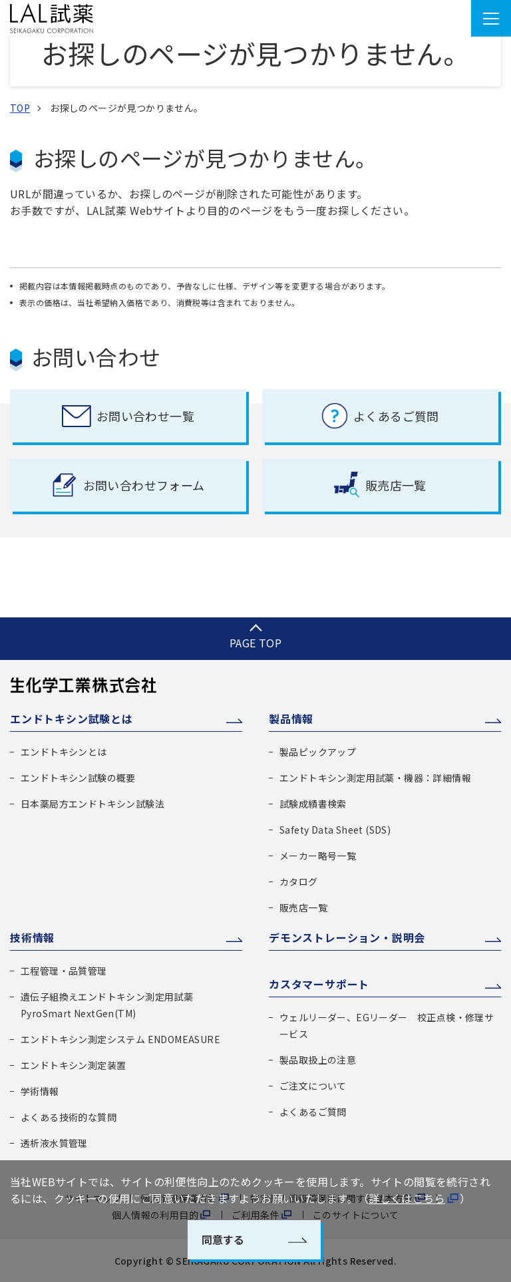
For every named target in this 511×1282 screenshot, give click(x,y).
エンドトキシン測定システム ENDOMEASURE (120, 1039)
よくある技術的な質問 (68, 1117)
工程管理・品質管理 (64, 970)
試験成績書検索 (313, 803)
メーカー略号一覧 (317, 855)
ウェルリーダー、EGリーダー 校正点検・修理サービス (386, 1026)
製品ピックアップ (317, 751)
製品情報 (291, 718)
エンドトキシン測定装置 (73, 1065)
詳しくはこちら (407, 1198)
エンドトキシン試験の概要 (78, 777)
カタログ (298, 881)
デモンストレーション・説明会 (347, 937)
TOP (20, 107)
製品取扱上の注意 (317, 1059)
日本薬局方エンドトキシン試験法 (92, 803)
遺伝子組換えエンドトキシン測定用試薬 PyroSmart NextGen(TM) (107, 1005)
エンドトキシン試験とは (71, 718)
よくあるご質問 (313, 1111)
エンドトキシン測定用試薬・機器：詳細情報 (375, 777)
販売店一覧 (303, 907)
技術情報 (32, 937)
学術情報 (40, 1091)
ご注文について (313, 1085)
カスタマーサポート (319, 984)
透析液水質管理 (54, 1143)
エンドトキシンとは (64, 751)
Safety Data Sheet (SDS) (335, 829)
